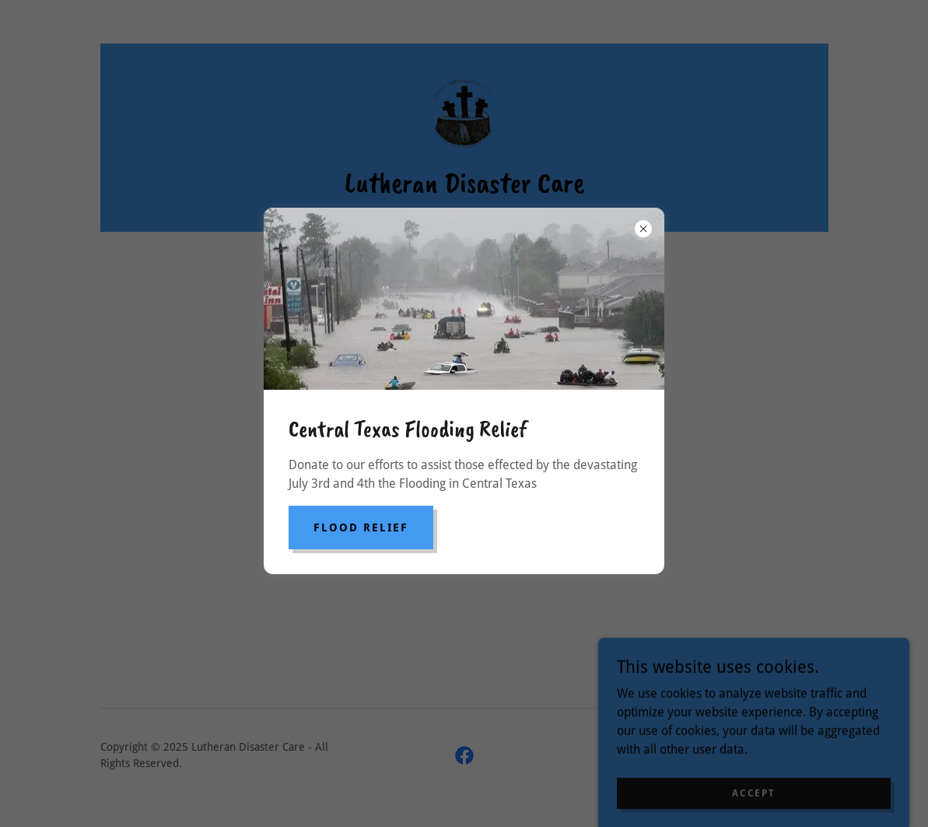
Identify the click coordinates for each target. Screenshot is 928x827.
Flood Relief (360, 527)
